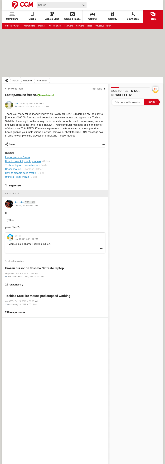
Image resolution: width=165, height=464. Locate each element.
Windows (27, 80)
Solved (43, 95)
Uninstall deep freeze (17, 176)
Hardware (68, 26)
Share (12, 144)
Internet (41, 26)
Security (112, 16)
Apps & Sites (52, 16)
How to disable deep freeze (20, 172)
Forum (153, 16)
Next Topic (97, 88)
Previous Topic (15, 88)
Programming (29, 26)
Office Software (12, 26)
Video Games (55, 26)
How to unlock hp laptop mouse (23, 161)
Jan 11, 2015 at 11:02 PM (37, 106)
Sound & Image (72, 16)
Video (89, 26)
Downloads (133, 16)
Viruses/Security (103, 26)
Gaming (92, 16)
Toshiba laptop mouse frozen (22, 165)
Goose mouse (13, 169)
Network (80, 26)
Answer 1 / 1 (12, 193)
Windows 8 (42, 80)
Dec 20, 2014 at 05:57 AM (26, 205)
